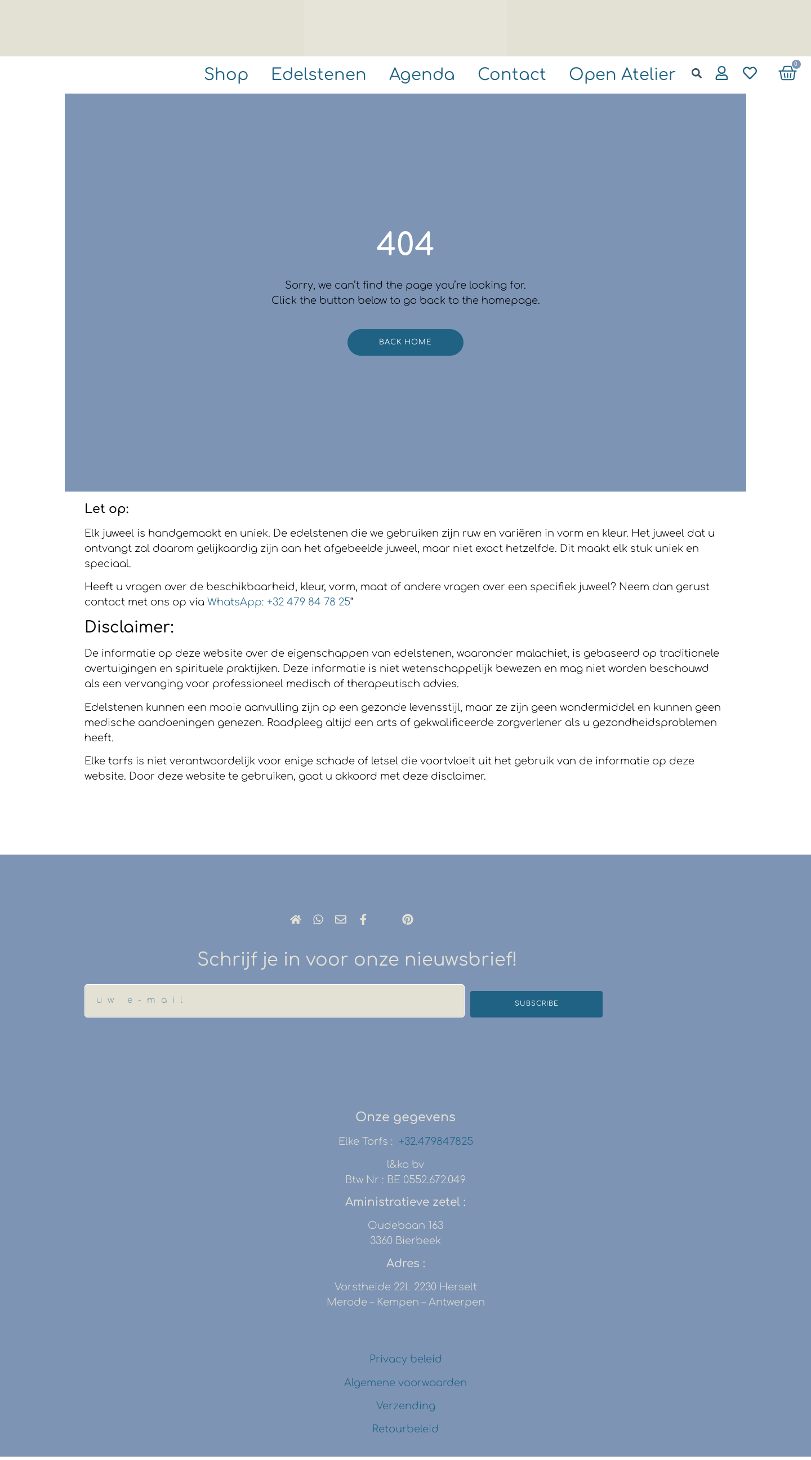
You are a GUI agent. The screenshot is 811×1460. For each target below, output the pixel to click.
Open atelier (616, 76)
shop (186, 76)
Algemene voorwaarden (405, 1386)
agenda (398, 76)
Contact (496, 76)
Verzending (405, 1409)
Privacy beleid (405, 1363)
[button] (696, 73)
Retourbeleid (405, 1433)
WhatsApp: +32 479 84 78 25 (278, 605)
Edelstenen (286, 76)
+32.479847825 (436, 1145)
